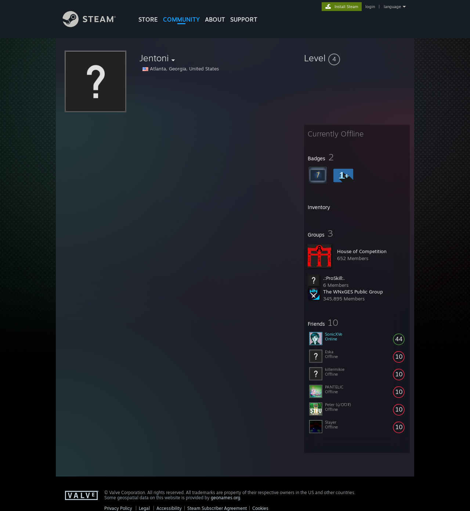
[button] (357, 58)
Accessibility (169, 508)
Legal (144, 508)
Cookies (260, 508)
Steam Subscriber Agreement (217, 508)
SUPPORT (243, 19)
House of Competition (362, 251)
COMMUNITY (181, 19)
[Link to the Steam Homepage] (94, 25)
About (215, 19)
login (370, 6)
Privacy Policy (118, 508)
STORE (148, 19)
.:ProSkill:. (334, 278)
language (392, 6)
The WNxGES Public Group (353, 292)
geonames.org (225, 497)
